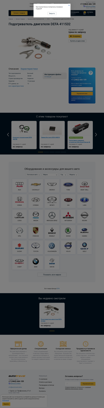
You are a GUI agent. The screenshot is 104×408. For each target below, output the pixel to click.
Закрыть (52, 13)
